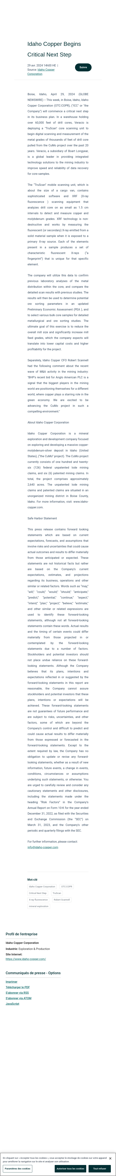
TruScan (57, 893)
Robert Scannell (62, 899)
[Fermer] (110, 1160)
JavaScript (12, 1003)
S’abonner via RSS (17, 992)
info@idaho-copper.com (43, 847)
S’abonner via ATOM (18, 998)
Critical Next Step (38, 893)
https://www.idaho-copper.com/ (26, 959)
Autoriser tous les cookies (70, 1170)
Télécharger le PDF (18, 987)
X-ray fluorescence (38, 899)
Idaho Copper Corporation (42, 886)
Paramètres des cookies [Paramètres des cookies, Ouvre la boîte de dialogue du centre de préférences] (17, 1170)
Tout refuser (99, 1170)
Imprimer (11, 981)
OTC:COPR (66, 886)
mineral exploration (38, 906)
